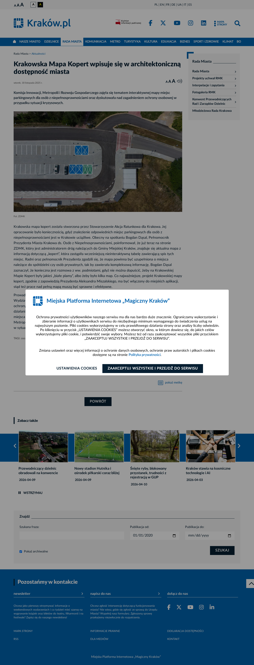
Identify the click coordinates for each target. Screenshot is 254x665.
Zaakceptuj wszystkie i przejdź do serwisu (153, 368)
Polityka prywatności (145, 355)
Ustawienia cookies (76, 368)
